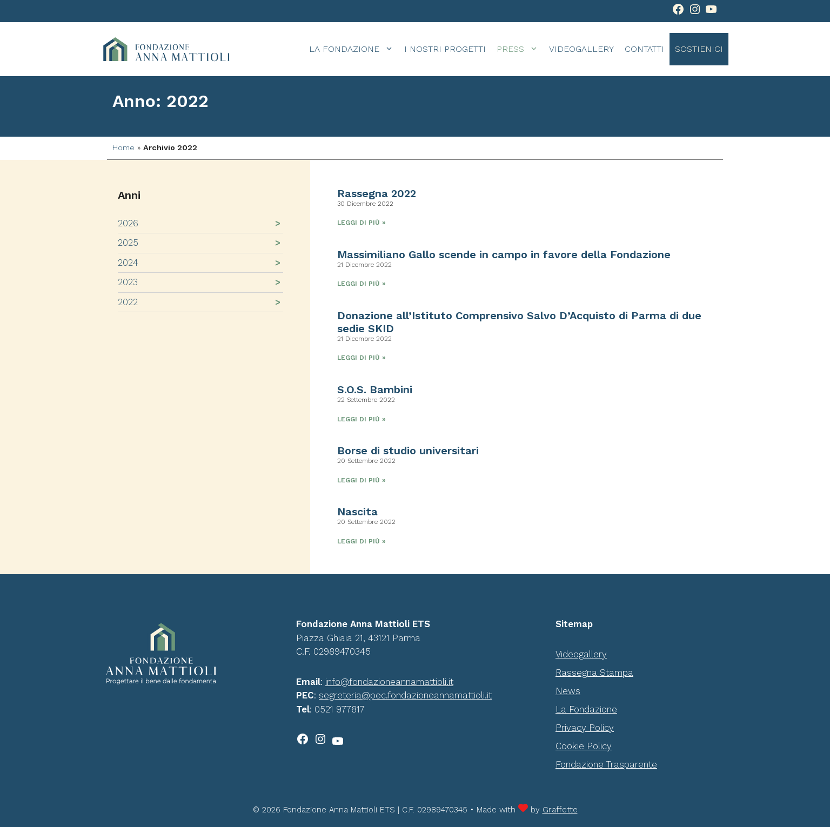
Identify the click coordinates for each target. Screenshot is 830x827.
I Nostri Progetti (445, 49)
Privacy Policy (584, 727)
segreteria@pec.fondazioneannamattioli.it (405, 695)
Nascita (357, 511)
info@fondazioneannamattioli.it (389, 681)
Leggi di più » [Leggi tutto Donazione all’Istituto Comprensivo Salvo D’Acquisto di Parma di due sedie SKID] (361, 357)
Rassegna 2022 (376, 193)
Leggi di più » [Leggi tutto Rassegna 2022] (361, 222)
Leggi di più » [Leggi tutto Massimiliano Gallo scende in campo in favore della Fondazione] (361, 283)
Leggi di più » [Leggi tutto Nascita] (361, 541)
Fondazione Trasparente (606, 764)
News (567, 690)
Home (123, 147)
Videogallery (581, 49)
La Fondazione (354, 49)
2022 (128, 302)
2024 (128, 262)
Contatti (644, 49)
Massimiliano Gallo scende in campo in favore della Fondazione (504, 254)
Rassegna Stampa (594, 672)
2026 (128, 223)
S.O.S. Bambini (374, 389)
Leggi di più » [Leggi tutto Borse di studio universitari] (361, 480)
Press (520, 49)
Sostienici (699, 49)
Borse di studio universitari (408, 450)
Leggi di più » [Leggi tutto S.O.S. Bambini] (361, 419)
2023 (128, 282)
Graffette (560, 810)
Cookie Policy (583, 746)
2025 (128, 242)
